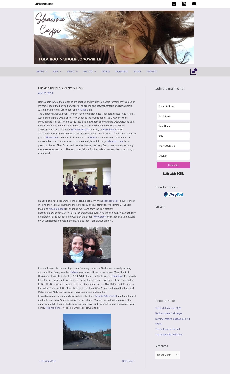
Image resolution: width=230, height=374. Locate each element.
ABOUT (41, 71)
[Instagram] (184, 4)
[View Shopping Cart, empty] (193, 72)
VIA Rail (82, 109)
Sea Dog (117, 276)
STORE (130, 71)
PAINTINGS (116, 71)
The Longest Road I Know (168, 334)
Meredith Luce (115, 141)
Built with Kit (173, 174)
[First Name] (173, 116)
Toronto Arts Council (106, 296)
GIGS (55, 71)
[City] (173, 136)
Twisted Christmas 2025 (168, 308)
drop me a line (52, 307)
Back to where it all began (169, 313)
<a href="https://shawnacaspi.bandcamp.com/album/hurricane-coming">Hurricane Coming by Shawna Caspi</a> (173, 251)
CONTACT (144, 71)
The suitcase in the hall (167, 329)
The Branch (52, 137)
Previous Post (47, 361)
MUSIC (70, 71)
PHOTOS (86, 71)
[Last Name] (173, 126)
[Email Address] (173, 106)
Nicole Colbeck (57, 208)
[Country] (173, 156)
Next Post (129, 361)
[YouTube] (194, 4)
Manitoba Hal (111, 200)
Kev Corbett (100, 216)
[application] (45, 71)
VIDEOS (101, 71)
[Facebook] (174, 4)
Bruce (93, 137)
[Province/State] (173, 146)
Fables (74, 272)
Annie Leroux (109, 129)
